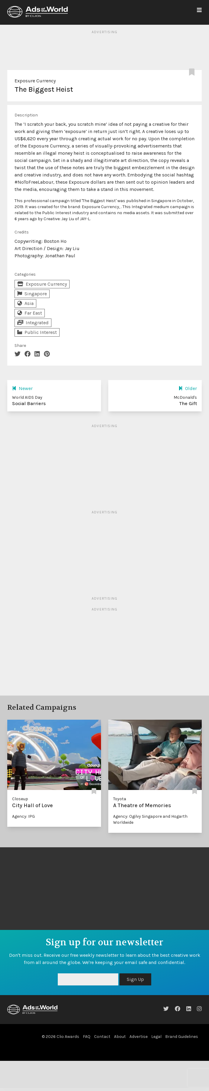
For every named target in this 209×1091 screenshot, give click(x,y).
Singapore (32, 294)
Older (187, 388)
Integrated (33, 322)
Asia (25, 303)
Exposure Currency (35, 81)
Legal (156, 1036)
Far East (29, 313)
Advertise (138, 1036)
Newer (22, 388)
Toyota (119, 798)
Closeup (20, 798)
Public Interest (37, 332)
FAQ (86, 1036)
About (120, 1036)
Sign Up (135, 979)
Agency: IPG (23, 816)
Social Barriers (29, 403)
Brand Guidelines (181, 1036)
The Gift (188, 403)
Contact (102, 1036)
